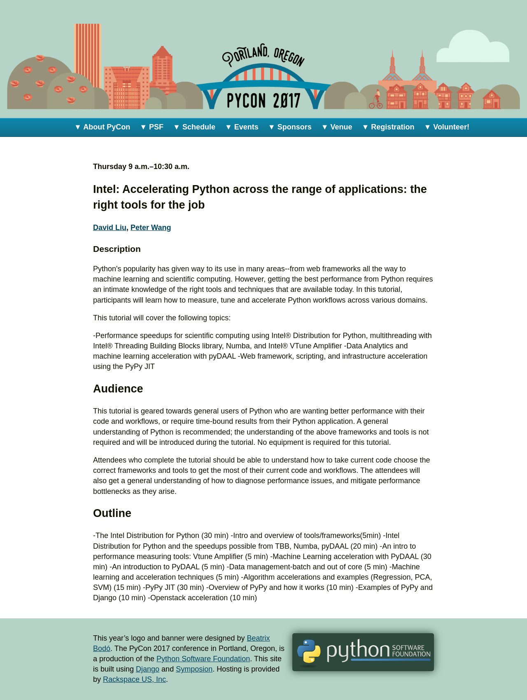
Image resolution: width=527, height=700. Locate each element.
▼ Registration (388, 127)
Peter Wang (151, 227)
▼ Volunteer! (446, 127)
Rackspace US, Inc (134, 679)
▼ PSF (151, 127)
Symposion (194, 669)
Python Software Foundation (203, 659)
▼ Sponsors (290, 127)
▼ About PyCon (102, 127)
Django (147, 669)
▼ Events (242, 127)
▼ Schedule (194, 127)
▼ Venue (336, 127)
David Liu (109, 227)
